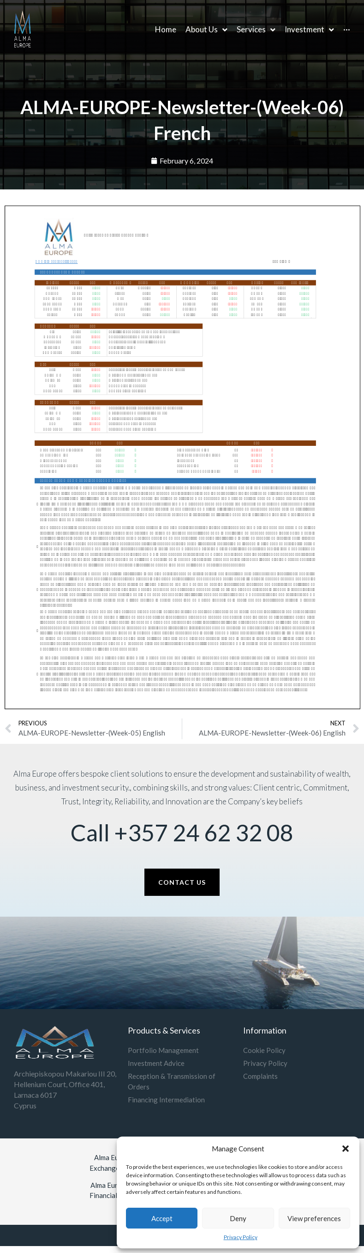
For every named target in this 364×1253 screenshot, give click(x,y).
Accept (162, 1218)
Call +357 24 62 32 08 (182, 832)
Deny (238, 1218)
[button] (345, 1148)
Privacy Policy (240, 1237)
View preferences (314, 1218)
